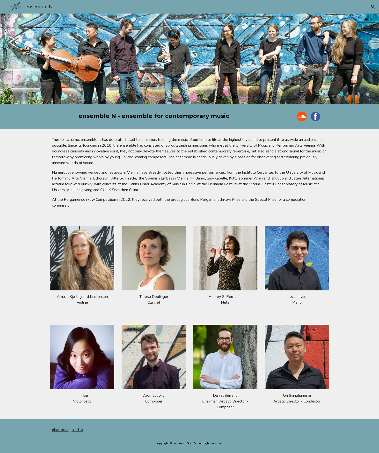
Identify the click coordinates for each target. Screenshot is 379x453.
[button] (373, 7)
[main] (153, 116)
